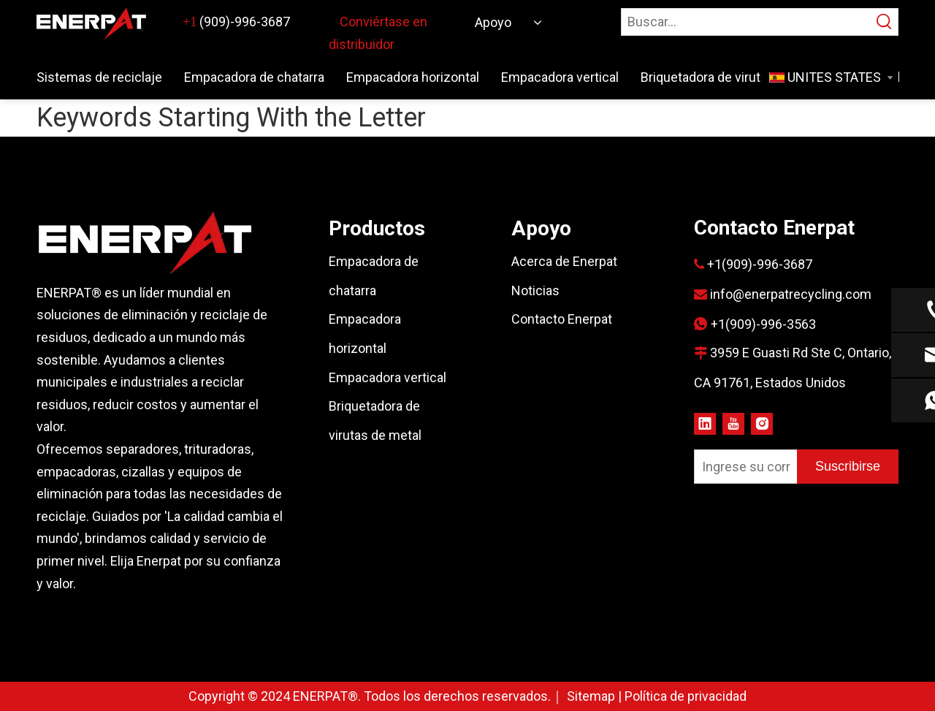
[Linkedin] (705, 422)
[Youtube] (733, 422)
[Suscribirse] (847, 466)
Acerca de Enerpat (564, 261)
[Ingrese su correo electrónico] (742, 466)
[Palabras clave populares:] (884, 22)
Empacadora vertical (387, 377)
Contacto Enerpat (561, 319)
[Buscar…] (746, 22)
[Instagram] (762, 422)
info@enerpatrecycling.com (790, 294)
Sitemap (592, 696)
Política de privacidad (686, 696)
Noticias (535, 290)
